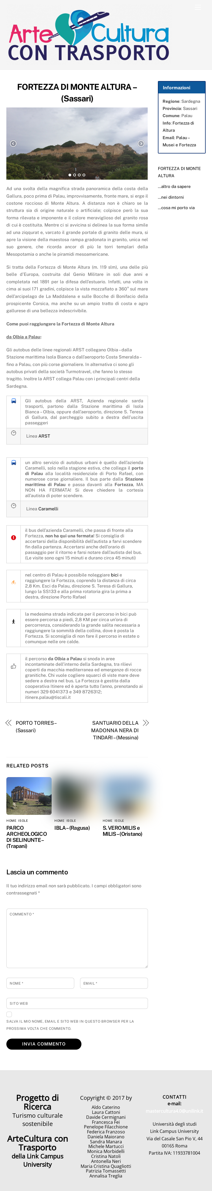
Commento (22, 914)
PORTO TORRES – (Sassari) (36, 726)
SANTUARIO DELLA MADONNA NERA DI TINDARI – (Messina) (115, 730)
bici (114, 575)
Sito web (19, 1003)
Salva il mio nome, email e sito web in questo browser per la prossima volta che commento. (70, 1025)
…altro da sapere (174, 186)
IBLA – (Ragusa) (71, 828)
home (11, 821)
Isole (23, 821)
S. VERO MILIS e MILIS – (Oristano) (122, 831)
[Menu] (197, 7)
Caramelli (48, 508)
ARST (44, 436)
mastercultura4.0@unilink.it (174, 1111)
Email (90, 983)
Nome (16, 983)
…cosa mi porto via (176, 207)
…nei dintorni (171, 197)
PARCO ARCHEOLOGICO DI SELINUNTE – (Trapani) (26, 837)
